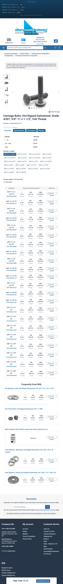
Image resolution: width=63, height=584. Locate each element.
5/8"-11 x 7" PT (33, 161)
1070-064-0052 (11, 237)
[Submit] (47, 507)
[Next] (58, 92)
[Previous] (12, 92)
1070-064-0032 (11, 220)
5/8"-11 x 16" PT (45, 169)
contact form (11, 551)
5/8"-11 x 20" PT (21, 172)
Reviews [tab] (41, 130)
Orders (25, 531)
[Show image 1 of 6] (29, 108)
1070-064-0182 (11, 330)
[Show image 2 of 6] (31, 108)
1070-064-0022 (11, 213)
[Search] (45, 47)
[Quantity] (52, 193)
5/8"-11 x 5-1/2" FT (9, 161)
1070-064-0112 (11, 278)
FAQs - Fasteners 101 (50, 544)
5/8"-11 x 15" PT (33, 169)
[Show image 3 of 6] (34, 108)
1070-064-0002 (11, 196)
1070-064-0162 (11, 312)
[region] (31, 92)
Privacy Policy (39, 510)
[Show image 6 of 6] (41, 108)
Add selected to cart (43, 581)
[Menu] (4, 47)
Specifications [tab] (19, 130)
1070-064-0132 (11, 295)
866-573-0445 (40, 39)
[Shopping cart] (56, 41)
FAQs (45, 541)
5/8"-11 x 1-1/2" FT (9, 154)
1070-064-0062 (11, 246)
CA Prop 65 (47, 554)
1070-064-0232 (11, 375)
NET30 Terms (6, 570)
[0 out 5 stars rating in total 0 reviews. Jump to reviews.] (10, 127)
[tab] (31, 130)
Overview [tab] (7, 130)
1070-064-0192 (11, 339)
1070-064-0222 (11, 366)
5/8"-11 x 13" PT (9, 169)
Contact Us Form (49, 531)
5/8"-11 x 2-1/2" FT (34, 154)
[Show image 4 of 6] (36, 108)
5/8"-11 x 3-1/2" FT (9, 158)
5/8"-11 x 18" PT (9, 172)
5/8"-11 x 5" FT (47, 158)
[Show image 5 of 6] (39, 108)
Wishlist (25, 534)
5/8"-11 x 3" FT (47, 154)
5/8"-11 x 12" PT (43, 165)
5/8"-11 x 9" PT (20, 165)
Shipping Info (48, 536)
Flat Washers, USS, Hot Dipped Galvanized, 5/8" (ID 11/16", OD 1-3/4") (29, 388)
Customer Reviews (50, 534)
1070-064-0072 (11, 254)
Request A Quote (7, 568)
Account (25, 529)
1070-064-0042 (11, 230)
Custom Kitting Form (8, 575)
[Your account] (59, 47)
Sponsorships (48, 549)
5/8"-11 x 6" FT (22, 161)
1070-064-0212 (11, 357)
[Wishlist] (55, 47)
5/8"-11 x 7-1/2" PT (46, 161)
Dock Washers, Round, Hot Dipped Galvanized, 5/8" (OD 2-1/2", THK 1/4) (30, 472)
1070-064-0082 (11, 263)
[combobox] (25, 47)
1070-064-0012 (11, 203)
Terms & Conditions (29, 536)
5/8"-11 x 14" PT (21, 169)
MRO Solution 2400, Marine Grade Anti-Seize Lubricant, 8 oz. (26, 429)
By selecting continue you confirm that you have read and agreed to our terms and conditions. (31, 513)
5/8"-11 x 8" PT (8, 165)
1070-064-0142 (11, 302)
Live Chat (40, 44)
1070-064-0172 (11, 321)
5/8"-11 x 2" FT (22, 154)
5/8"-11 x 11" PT (31, 165)
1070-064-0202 (11, 348)
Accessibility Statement (51, 551)
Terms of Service (51, 510)
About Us (47, 529)
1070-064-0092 (11, 270)
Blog (45, 546)
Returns (46, 539)
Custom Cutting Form (8, 573)
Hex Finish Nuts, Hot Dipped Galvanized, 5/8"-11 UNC (24, 409)
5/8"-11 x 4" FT (22, 158)
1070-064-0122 (11, 287)
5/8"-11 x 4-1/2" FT (34, 158)
